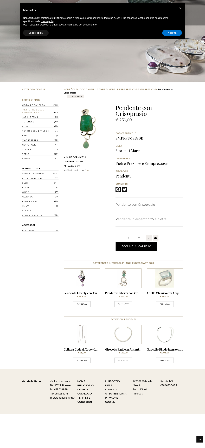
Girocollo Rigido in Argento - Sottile (170, 383)
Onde (25, 192)
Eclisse (26, 210)
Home (67, 89)
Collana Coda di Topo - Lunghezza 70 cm (90, 383)
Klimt (25, 206)
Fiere (108, 419)
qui (87, 170)
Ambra (26, 158)
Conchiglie (29, 144)
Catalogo (84, 427)
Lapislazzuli (30, 117)
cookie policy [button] (47, 21)
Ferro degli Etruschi (35, 131)
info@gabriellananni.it (62, 431)
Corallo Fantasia (33, 105)
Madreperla (30, 140)
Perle (26, 154)
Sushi (25, 183)
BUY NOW (81, 321)
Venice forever (32, 178)
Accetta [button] (172, 32)
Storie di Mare (106, 89)
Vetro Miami (29, 201)
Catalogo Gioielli (83, 89)
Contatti (111, 423)
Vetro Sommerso (33, 173)
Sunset (26, 187)
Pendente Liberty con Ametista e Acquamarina (94, 310)
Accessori (28, 225)
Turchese (28, 121)
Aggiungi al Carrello (136, 246)
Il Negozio (112, 415)
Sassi (25, 135)
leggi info (76, 96)
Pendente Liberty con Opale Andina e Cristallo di (137, 310)
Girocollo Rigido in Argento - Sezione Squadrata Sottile (141, 383)
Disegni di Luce (31, 168)
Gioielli (82, 423)
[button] (180, 8)
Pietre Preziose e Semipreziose (136, 89)
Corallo (28, 149)
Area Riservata (115, 427)
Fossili (26, 126)
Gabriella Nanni (32, 415)
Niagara (27, 196)
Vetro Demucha (32, 215)
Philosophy (85, 419)
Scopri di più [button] (36, 32)
